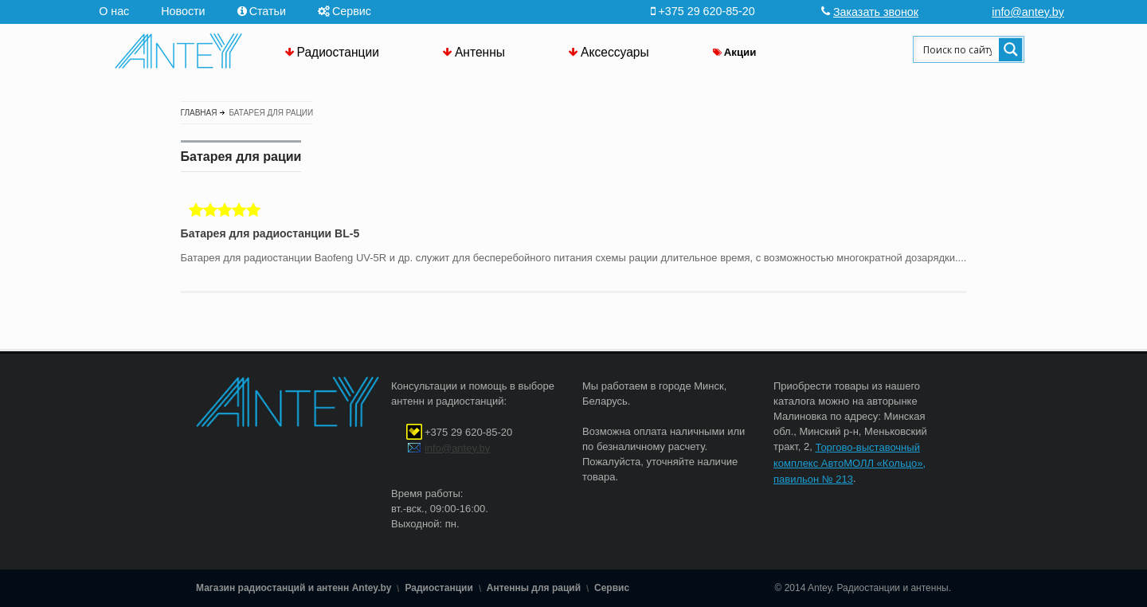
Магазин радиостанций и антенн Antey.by (293, 587)
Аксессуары (615, 52)
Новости (183, 11)
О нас (114, 11)
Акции (740, 52)
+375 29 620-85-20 (468, 432)
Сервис (351, 11)
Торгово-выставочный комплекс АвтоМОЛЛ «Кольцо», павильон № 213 (849, 463)
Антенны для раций (534, 587)
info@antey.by (1028, 12)
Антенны (480, 52)
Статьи (267, 11)
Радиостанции (338, 52)
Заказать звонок (875, 12)
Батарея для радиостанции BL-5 (270, 234)
